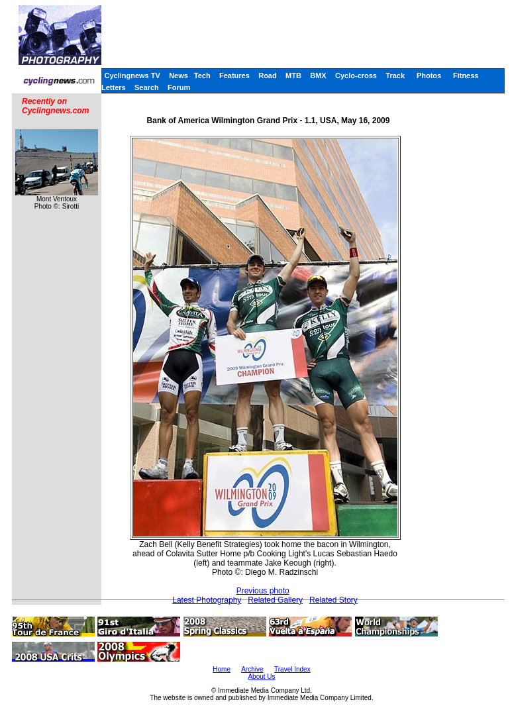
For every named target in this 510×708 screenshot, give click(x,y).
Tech (202, 75)
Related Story (333, 600)
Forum (179, 87)
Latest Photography (206, 600)
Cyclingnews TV (132, 75)
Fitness (466, 75)
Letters (113, 87)
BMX (318, 75)
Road (267, 75)
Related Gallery (275, 600)
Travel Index (292, 669)
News (178, 75)
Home (221, 669)
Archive (252, 669)
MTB (293, 75)
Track (395, 75)
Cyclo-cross (356, 75)
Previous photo (262, 590)
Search (146, 87)
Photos (429, 75)
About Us (261, 676)
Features (234, 75)
